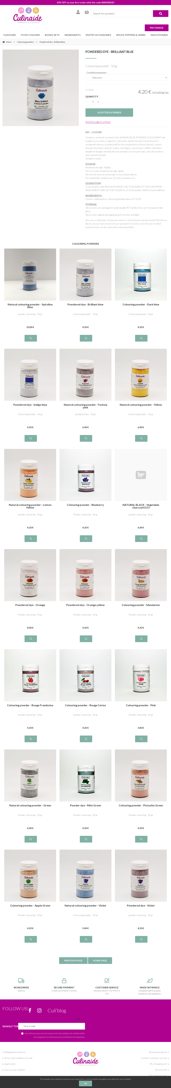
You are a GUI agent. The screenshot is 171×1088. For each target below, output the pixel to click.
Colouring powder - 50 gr (85, 314)
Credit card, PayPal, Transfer (64, 985)
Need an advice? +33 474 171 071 (107, 986)
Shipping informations (15, 1052)
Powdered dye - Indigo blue (30, 404)
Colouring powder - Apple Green (30, 905)
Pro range (156, 27)
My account (161, 1069)
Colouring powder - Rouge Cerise (85, 705)
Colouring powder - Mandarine (141, 605)
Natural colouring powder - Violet (85, 905)
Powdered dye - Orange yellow (85, 605)
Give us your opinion (14, 1069)
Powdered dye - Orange (30, 605)
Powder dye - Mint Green (85, 805)
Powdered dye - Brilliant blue (110, 52)
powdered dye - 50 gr (85, 414)
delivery (21, 985)
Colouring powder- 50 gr (141, 314)
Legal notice (10, 1063)
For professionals (158, 1075)
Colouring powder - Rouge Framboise (30, 705)
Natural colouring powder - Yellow (141, 404)
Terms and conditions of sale (18, 1058)
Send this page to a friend (98, 121)
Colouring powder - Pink (141, 705)
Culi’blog (57, 1010)
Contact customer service (154, 1058)
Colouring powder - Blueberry (85, 504)
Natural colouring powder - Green (30, 805)
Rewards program (158, 1052)
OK (85, 1083)
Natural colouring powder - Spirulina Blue (30, 305)
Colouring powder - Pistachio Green (141, 805)
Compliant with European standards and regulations (150, 986)
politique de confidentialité (74, 1033)
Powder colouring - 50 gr (85, 514)
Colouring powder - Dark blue (141, 304)
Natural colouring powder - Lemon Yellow (30, 506)
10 (30, 327)
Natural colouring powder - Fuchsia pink (85, 406)
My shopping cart (158, 1063)
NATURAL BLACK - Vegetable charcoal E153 (141, 506)
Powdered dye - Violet (141, 905)
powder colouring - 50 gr (30, 314)
